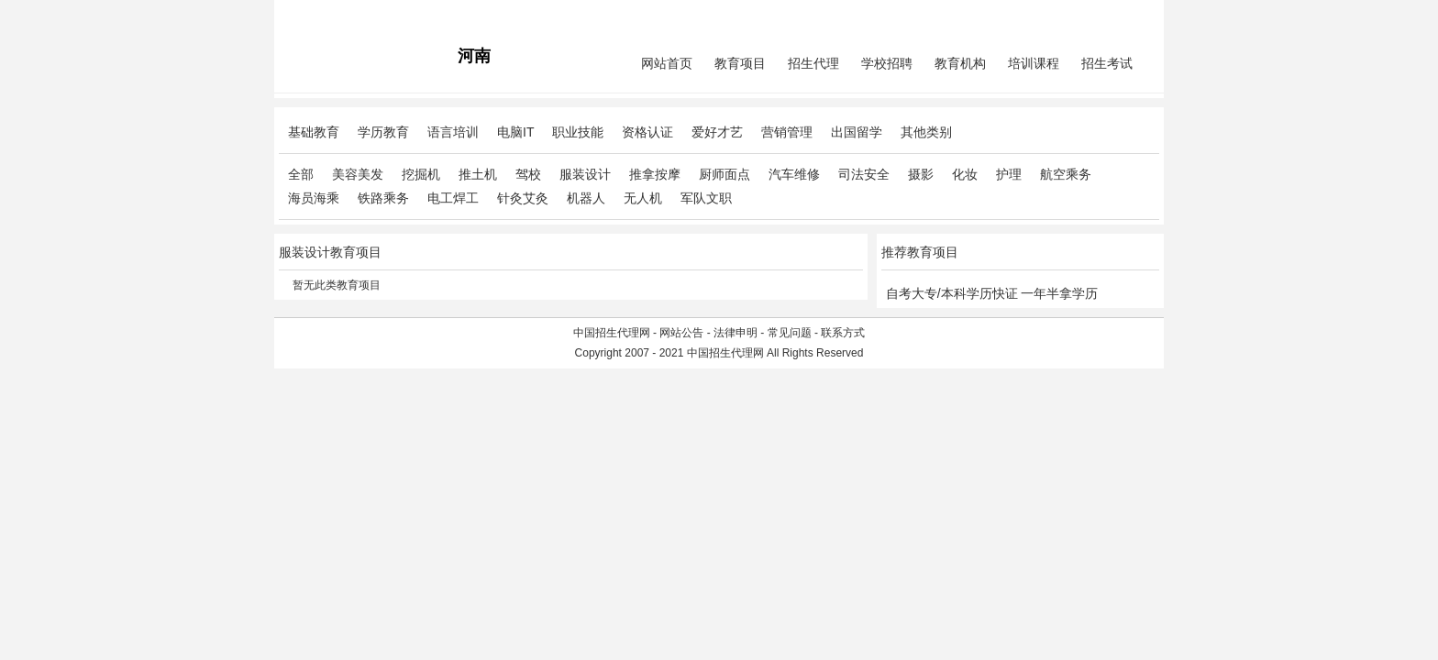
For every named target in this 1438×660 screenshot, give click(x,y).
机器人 (586, 198)
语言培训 (453, 132)
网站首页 (666, 63)
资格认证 (647, 132)
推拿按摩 (654, 174)
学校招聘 (887, 63)
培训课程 (1033, 63)
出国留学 (856, 132)
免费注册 (1137, 14)
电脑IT (515, 132)
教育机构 (960, 63)
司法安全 (864, 174)
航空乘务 (1065, 174)
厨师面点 (724, 174)
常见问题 (790, 332)
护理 (1009, 174)
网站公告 (681, 332)
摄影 (921, 174)
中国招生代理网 (611, 332)
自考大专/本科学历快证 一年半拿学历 (992, 293)
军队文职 (706, 198)
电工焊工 (453, 198)
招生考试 (1107, 63)
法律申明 (735, 332)
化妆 (965, 174)
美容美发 (357, 174)
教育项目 (740, 63)
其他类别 (926, 132)
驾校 (528, 174)
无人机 (643, 198)
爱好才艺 (717, 132)
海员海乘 (313, 198)
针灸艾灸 (522, 198)
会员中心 (1090, 14)
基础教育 (313, 132)
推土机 (478, 174)
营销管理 (787, 132)
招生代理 (813, 63)
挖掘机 (421, 174)
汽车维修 (794, 174)
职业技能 (577, 132)
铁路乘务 (383, 198)
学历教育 (383, 132)
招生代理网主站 (317, 14)
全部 (301, 174)
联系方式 (843, 332)
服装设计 (585, 174)
